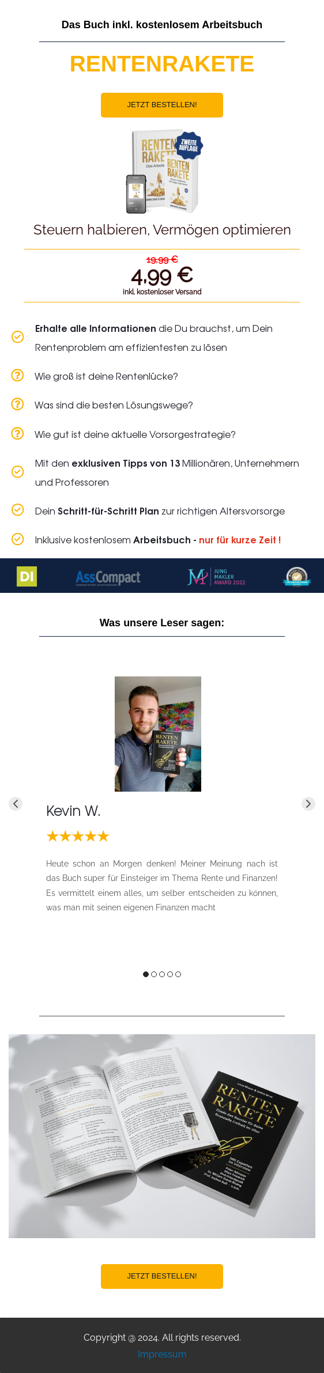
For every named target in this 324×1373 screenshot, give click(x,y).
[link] (158, 684)
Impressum (162, 1354)
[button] (15, 804)
